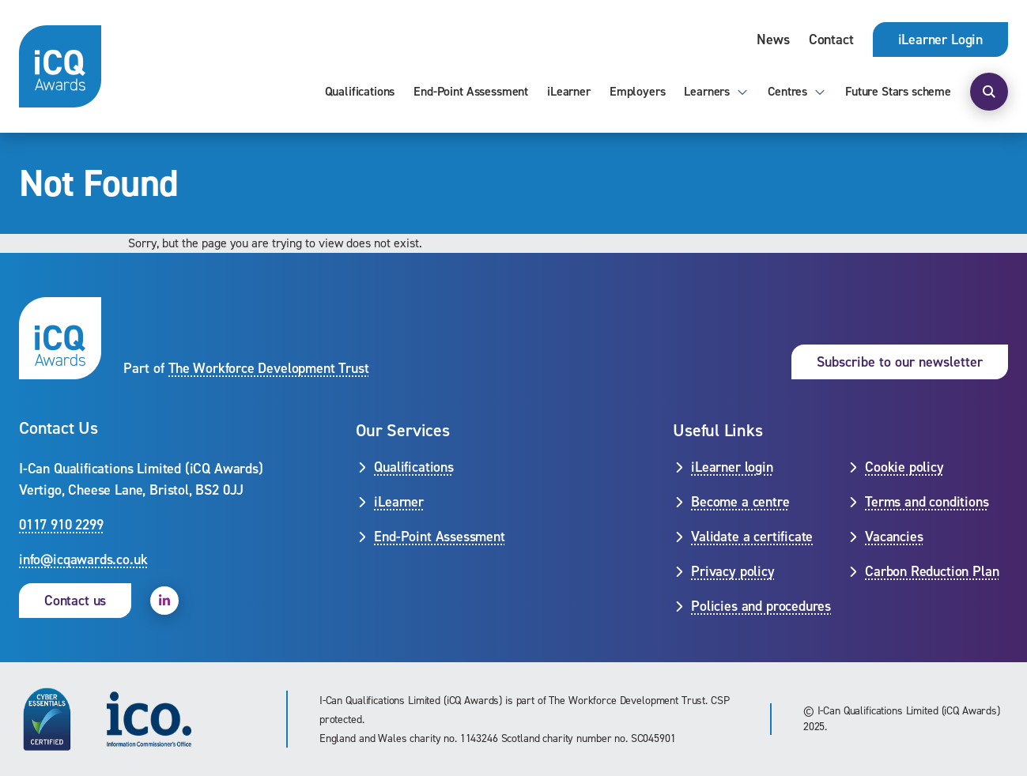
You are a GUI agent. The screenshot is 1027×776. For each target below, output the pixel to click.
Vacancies (894, 536)
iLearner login (731, 467)
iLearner (569, 91)
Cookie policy (904, 467)
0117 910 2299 (61, 524)
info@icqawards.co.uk (83, 559)
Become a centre (740, 501)
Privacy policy (732, 571)
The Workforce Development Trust (268, 368)
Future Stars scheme (898, 91)
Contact (831, 39)
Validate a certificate (752, 536)
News (773, 39)
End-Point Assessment (470, 91)
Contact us (75, 600)
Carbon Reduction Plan (932, 571)
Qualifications (360, 91)
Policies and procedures (761, 606)
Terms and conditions (926, 501)
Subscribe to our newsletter (900, 361)
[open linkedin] (164, 600)
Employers (638, 91)
